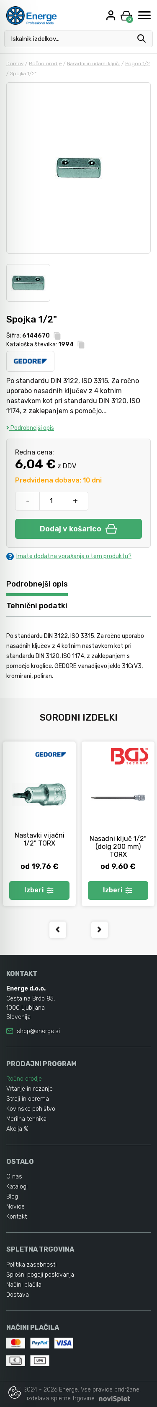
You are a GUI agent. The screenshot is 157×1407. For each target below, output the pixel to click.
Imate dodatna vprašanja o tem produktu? (68, 556)
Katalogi (17, 1186)
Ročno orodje (45, 63)
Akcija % (17, 1129)
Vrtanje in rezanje (29, 1088)
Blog (12, 1196)
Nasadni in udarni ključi (93, 63)
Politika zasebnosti (31, 1264)
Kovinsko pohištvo (30, 1108)
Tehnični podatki (36, 605)
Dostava (17, 1294)
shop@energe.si (38, 1031)
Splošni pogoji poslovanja (40, 1274)
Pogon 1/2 (137, 63)
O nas (14, 1176)
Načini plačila (23, 1284)
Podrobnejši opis (30, 428)
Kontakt (16, 1216)
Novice (15, 1206)
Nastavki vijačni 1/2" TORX (39, 839)
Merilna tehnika (26, 1119)
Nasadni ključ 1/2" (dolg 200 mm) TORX (118, 846)
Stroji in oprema (27, 1098)
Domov (14, 63)
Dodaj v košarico (78, 529)
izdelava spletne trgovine (61, 1398)
